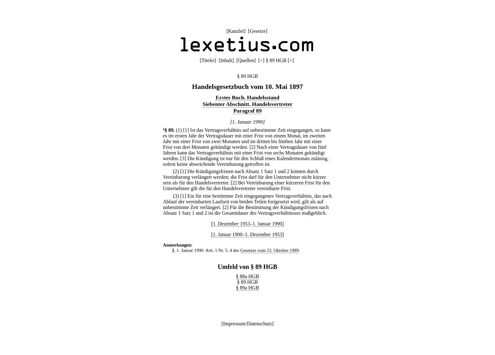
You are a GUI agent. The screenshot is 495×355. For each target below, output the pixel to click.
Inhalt (226, 60)
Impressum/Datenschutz (247, 323)
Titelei (207, 60)
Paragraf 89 (247, 111)
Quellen (246, 60)
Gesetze (258, 31)
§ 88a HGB (247, 276)
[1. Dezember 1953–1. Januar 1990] (247, 223)
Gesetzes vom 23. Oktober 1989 (269, 250)
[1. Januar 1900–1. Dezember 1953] (247, 234)
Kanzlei (236, 31)
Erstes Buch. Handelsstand (247, 97)
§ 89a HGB (247, 287)
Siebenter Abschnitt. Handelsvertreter (247, 104)
